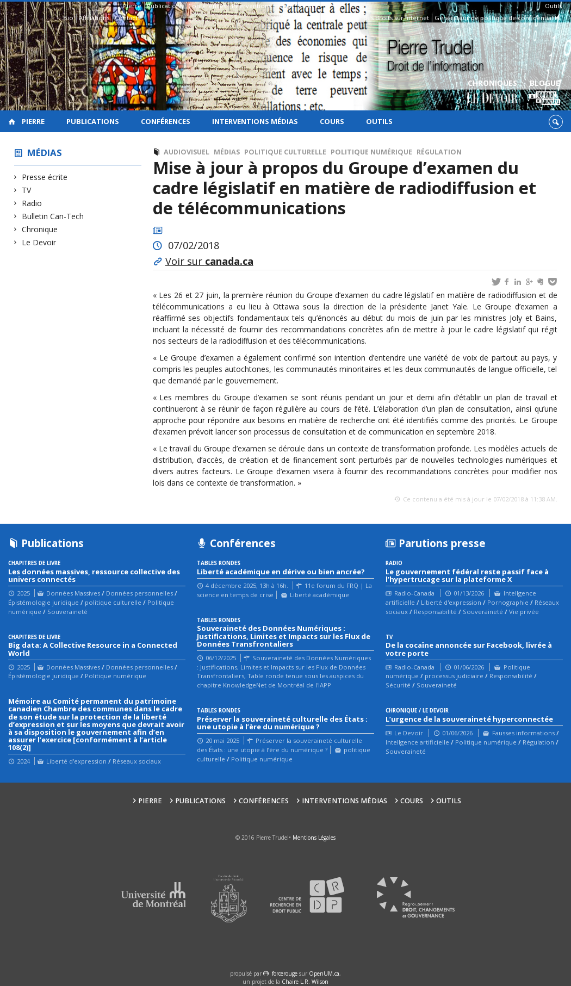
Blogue (544, 93)
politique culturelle (285, 152)
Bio (68, 18)
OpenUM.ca (324, 973)
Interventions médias (263, 6)
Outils (553, 6)
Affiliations (94, 18)
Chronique (40, 229)
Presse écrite (44, 177)
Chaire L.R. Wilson (305, 981)
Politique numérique (371, 152)
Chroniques (492, 93)
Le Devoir (39, 242)
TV (26, 190)
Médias (44, 152)
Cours (308, 6)
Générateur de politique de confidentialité (498, 18)
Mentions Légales (314, 837)
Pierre (132, 6)
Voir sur (209, 261)
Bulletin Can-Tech (53, 216)
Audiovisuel (186, 152)
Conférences (207, 6)
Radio (32, 203)
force (284, 973)
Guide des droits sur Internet (386, 18)
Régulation (439, 152)
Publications (165, 6)
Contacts (127, 18)
